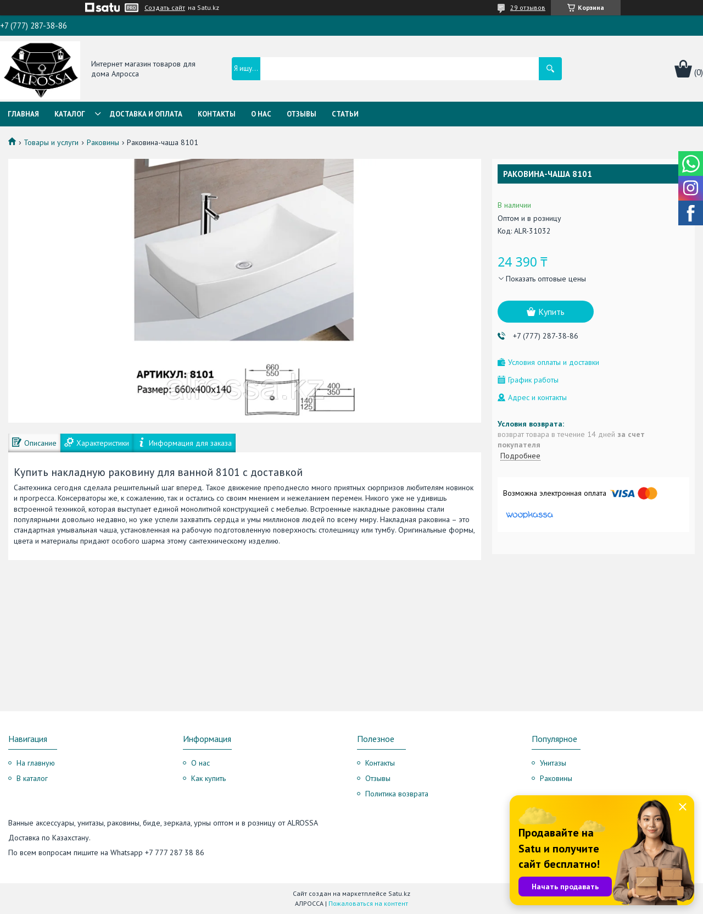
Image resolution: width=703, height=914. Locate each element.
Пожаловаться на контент (368, 903)
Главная (23, 114)
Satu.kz (399, 893)
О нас (261, 114)
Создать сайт (164, 8)
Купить (551, 311)
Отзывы (301, 114)
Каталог (69, 114)
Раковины (103, 142)
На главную (35, 763)
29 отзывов (527, 7)
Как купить (208, 778)
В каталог (32, 778)
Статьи (345, 114)
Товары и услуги (51, 142)
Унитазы (553, 763)
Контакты (217, 114)
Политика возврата (396, 794)
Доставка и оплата (146, 114)
